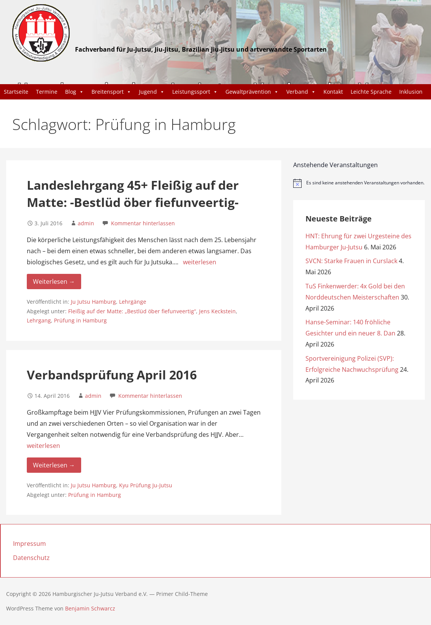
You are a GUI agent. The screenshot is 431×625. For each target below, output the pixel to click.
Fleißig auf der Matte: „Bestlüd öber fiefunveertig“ (132, 311)
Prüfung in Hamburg (80, 320)
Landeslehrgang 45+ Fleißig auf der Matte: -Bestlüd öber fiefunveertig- (133, 193)
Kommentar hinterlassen (143, 223)
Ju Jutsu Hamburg (93, 301)
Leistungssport (195, 91)
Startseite (16, 91)
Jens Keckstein (217, 311)
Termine (46, 91)
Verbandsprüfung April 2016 (112, 374)
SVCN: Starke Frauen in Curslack (351, 261)
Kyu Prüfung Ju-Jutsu (145, 485)
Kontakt (333, 91)
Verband (301, 91)
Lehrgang (39, 320)
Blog (74, 91)
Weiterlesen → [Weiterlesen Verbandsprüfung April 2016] (54, 465)
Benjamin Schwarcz (90, 608)
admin (86, 223)
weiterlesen (199, 262)
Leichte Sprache (371, 91)
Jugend (152, 91)
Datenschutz (31, 557)
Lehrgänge (132, 301)
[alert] (359, 183)
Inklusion (411, 91)
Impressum (29, 543)
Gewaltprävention (252, 91)
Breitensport (111, 91)
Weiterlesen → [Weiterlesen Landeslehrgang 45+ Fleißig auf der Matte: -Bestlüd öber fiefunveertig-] (54, 281)
